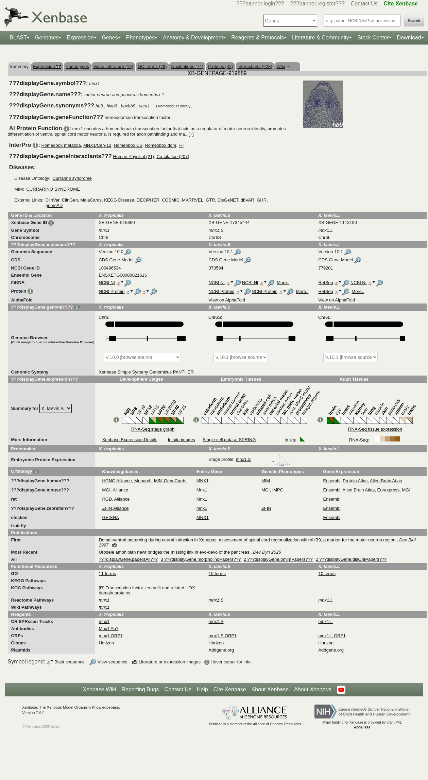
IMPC (278, 489)
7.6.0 (40, 713)
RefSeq (325, 282)
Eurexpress (388, 489)
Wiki (283, 66)
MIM (158, 480)
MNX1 (202, 480)
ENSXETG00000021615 (123, 275)
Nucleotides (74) (187, 66)
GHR (262, 200)
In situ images (181, 439)
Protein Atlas (355, 480)
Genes (110, 37)
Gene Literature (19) (113, 66)
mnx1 (201, 508)
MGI (106, 489)
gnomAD (54, 205)
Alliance (124, 480)
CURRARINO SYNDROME (53, 189)
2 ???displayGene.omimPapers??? (278, 559)
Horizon (106, 642)
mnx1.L (325, 621)
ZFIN (107, 508)
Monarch (143, 480)
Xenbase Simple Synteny (123, 372)
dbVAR (247, 200)
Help (202, 689)
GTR (210, 200)
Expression (80, 37)
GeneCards (175, 480)
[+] (191, 134)
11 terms (107, 573)
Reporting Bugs (140, 689)
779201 (325, 268)
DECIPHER (148, 200)
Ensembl (332, 480)
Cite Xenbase (229, 689)
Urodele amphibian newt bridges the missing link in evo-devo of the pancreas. (175, 552)
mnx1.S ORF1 (222, 635)
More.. (283, 282)
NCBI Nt (107, 282)
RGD (107, 499)
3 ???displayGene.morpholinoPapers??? (201, 559)
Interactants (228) (255, 66)
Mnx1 (201, 489)
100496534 (110, 268)
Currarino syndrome (72, 178)
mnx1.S (263, 459)
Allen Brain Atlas (386, 480)
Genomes (46, 37)
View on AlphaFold (226, 299)
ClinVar (52, 200)
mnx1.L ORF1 (331, 635)
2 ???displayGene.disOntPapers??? (351, 559)
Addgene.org (221, 650)
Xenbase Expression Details (129, 439)
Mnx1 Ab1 (108, 628)
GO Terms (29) (152, 66)
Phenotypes (140, 37)
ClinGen (70, 200)
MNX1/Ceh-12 (97, 145)
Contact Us (364, 3)
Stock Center (373, 37)
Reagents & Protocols (257, 37)
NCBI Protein (111, 291)
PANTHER (183, 372)
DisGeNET (228, 200)
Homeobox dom (160, 145)
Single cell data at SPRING (229, 439)
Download (409, 37)
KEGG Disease (119, 200)
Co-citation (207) (172, 156)
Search (414, 21)
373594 (215, 268)
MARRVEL (192, 200)
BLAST (18, 37)
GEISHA (110, 517)
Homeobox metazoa (61, 145)
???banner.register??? (317, 3)
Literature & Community (320, 37)
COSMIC (170, 200)
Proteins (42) (220, 66)
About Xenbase (270, 689)
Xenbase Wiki (99, 689)
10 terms (217, 573)
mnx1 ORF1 (110, 635)
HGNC (108, 480)
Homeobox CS (128, 145)
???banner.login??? (260, 3)
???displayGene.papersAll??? (128, 559)
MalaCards (91, 200)
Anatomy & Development (193, 37)
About (312, 690)
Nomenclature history (174, 106)
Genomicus (160, 372)
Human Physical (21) (133, 156)
